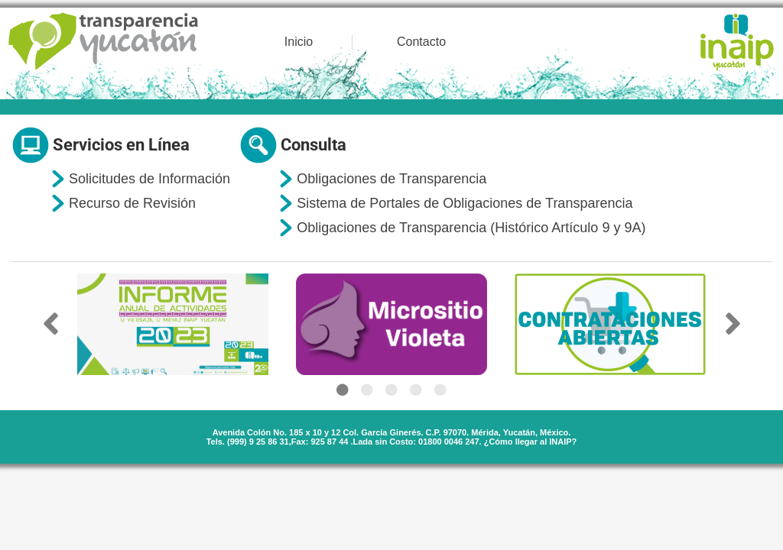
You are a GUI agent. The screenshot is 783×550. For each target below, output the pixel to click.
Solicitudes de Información (149, 178)
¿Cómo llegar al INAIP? (530, 441)
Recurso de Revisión (132, 203)
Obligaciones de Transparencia (391, 178)
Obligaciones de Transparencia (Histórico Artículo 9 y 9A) (471, 227)
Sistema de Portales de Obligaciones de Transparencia (464, 203)
